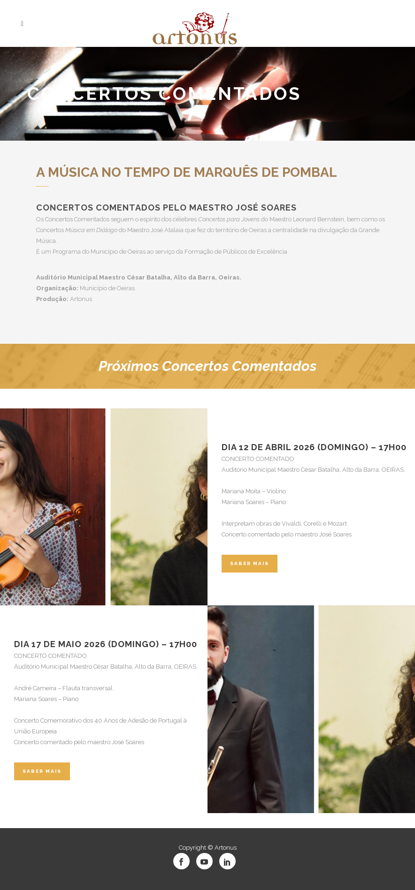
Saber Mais (249, 563)
